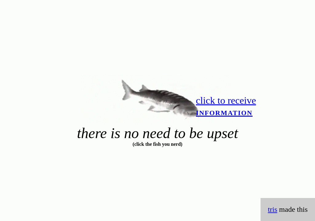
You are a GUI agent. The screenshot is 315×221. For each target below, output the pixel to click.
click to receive (226, 106)
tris (272, 209)
